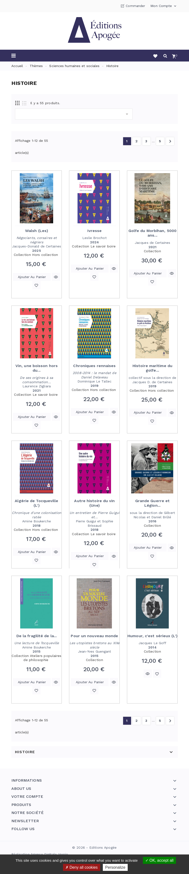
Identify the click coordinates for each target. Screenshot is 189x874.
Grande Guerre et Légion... (152, 503)
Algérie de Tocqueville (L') (36, 503)
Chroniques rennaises (94, 365)
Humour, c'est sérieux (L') (152, 636)
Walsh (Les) (36, 230)
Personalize (115, 867)
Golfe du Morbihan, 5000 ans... (152, 233)
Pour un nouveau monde (94, 636)
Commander (135, 6)
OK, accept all (159, 860)
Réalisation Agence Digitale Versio (39, 854)
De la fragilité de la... (36, 636)
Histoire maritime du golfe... (152, 368)
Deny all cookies (81, 867)
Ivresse (94, 230)
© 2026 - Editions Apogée (94, 847)
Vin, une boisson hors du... (36, 368)
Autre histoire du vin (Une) (94, 503)
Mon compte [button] (163, 6)
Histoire (25, 752)
